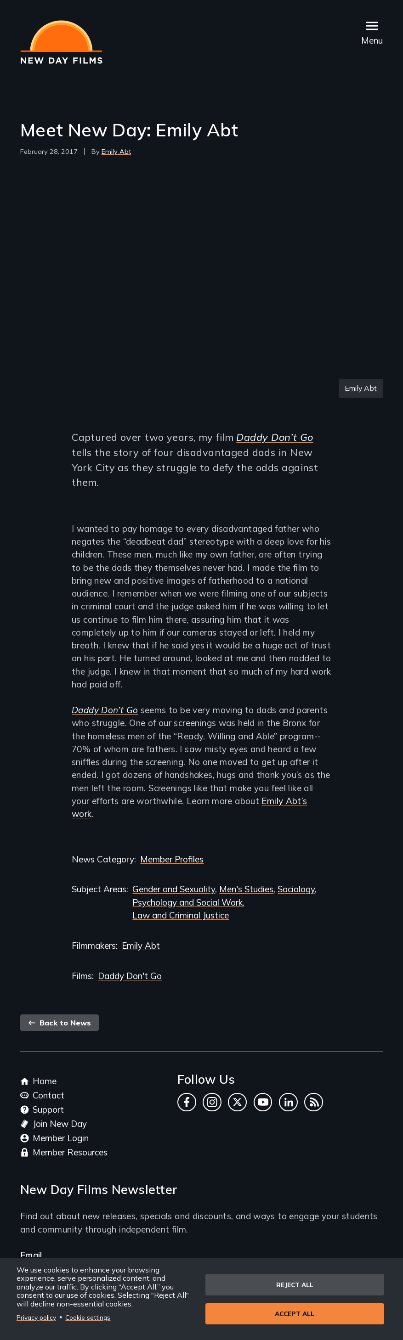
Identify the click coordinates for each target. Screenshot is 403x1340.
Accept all (294, 1314)
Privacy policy (36, 1317)
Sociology (296, 889)
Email (31, 1255)
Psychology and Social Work (187, 902)
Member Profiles (172, 859)
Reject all (294, 1284)
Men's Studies (246, 889)
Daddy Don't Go (130, 975)
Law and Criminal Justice (180, 915)
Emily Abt (116, 151)
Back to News (59, 1022)
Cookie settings (87, 1317)
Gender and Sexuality (173, 889)
